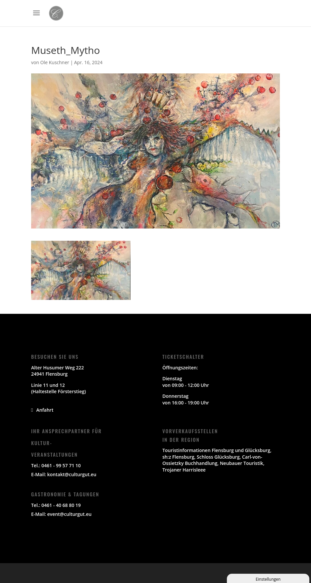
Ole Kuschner (54, 62)
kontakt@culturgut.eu (71, 474)
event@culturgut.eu (69, 514)
